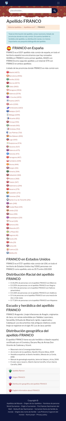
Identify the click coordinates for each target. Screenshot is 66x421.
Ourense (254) (14, 196)
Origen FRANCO (18, 377)
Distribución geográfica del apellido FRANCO (29, 384)
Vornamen (39, 409)
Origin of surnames (28, 406)
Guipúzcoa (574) (15, 143)
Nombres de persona (51, 403)
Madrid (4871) (14, 72)
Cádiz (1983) (14, 87)
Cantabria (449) (15, 161)
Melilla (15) (13, 253)
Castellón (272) (15, 193)
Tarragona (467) (15, 157)
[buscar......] (55, 10)
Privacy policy (42, 415)
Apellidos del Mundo (14, 403)
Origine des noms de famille (25, 412)
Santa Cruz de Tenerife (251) (20, 200)
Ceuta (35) (13, 239)
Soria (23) (12, 246)
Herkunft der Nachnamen (23, 409)
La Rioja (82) (14, 232)
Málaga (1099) (14, 115)
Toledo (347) (14, 182)
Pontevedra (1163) (16, 108)
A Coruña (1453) (15, 97)
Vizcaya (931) (14, 122)
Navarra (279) (14, 189)
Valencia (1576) (15, 94)
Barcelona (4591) (15, 76)
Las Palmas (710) (15, 133)
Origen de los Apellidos (33, 403)
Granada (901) (14, 126)
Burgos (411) (13, 168)
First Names (42, 406)
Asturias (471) (14, 154)
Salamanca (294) (15, 186)
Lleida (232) (13, 211)
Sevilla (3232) (14, 80)
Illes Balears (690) (16, 136)
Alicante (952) (14, 118)
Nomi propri (30, 415)
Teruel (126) (13, 221)
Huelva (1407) (14, 101)
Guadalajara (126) (15, 218)
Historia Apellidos (15, 27)
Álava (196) (13, 214)
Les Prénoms (43, 412)
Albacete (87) (14, 228)
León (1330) (13, 104)
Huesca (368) (14, 179)
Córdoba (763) (14, 129)
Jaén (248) (13, 203)
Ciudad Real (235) (16, 207)
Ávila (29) (12, 242)
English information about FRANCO (26, 390)
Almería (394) (14, 172)
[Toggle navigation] (58, 3)
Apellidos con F (29, 27)
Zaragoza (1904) (15, 90)
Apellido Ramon (18, 371)
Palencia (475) (14, 150)
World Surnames (13, 406)
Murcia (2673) (14, 83)
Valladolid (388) (15, 175)
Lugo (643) (13, 140)
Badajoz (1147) (14, 111)
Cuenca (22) (13, 249)
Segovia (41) (13, 235)
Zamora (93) (13, 225)
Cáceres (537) (14, 147)
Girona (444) (14, 165)
